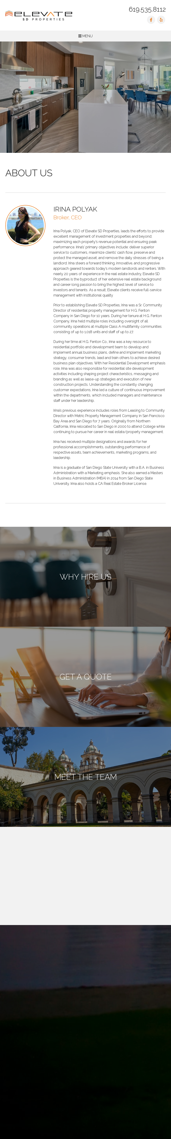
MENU (85, 36)
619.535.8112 (147, 9)
